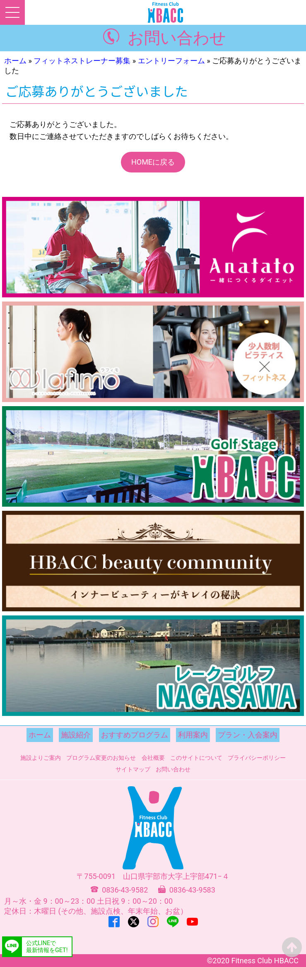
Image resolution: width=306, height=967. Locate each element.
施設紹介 (76, 734)
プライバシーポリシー (257, 757)
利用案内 (193, 734)
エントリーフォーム (171, 60)
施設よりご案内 (40, 757)
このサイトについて (196, 757)
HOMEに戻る (153, 162)
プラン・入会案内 (247, 734)
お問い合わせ (177, 38)
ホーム (15, 60)
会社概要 (153, 757)
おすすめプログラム (134, 734)
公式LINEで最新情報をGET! (46, 947)
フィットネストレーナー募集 (82, 60)
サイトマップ (133, 769)
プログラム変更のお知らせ (101, 757)
